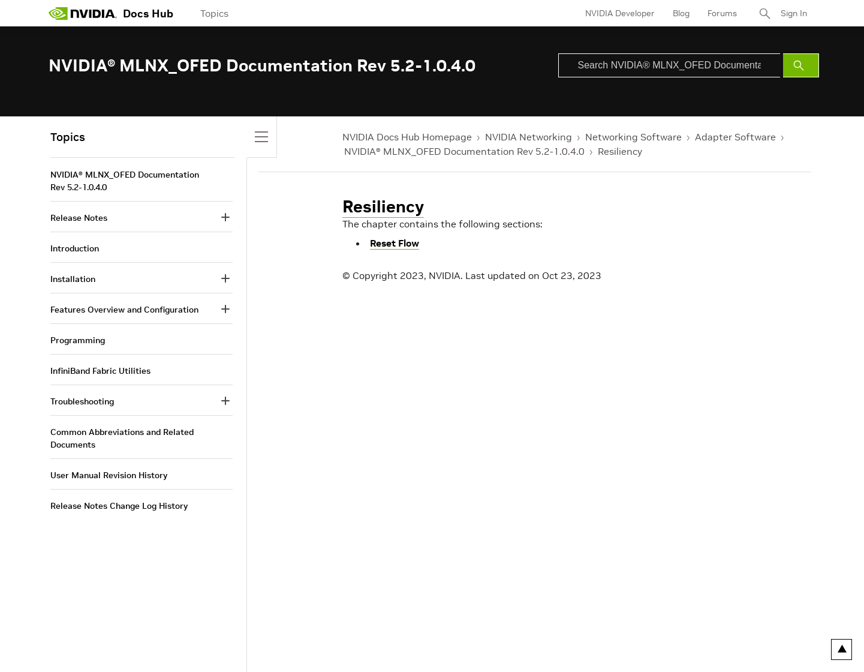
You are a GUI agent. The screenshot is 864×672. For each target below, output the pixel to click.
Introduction (74, 248)
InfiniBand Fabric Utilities (100, 370)
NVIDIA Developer (620, 13)
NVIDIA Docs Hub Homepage (407, 137)
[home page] (83, 13)
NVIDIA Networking (528, 137)
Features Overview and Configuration (124, 309)
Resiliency (620, 151)
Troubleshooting (82, 401)
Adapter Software (735, 137)
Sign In (794, 13)
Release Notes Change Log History (119, 505)
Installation (72, 279)
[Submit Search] (801, 65)
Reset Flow (394, 243)
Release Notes (78, 217)
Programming (77, 340)
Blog (681, 13)
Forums (722, 13)
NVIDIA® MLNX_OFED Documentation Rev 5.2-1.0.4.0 (464, 151)
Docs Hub (148, 13)
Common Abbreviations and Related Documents (122, 438)
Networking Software (633, 137)
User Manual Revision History (108, 475)
